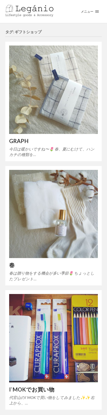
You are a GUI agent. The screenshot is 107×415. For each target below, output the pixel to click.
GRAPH (19, 141)
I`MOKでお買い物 (31, 389)
